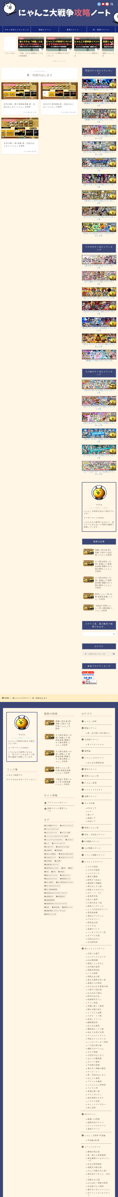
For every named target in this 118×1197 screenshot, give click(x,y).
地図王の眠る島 (95, 1167)
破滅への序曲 (94, 1119)
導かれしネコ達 (95, 886)
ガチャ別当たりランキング (17, 30)
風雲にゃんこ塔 (91, 828)
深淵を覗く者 (94, 1091)
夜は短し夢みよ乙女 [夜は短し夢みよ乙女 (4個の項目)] (67, 854)
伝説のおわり (94, 939)
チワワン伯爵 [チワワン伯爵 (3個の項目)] (66, 832)
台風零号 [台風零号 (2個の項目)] (49, 850)
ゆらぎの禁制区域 (96, 763)
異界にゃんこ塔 (91, 776)
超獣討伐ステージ (96, 1122)
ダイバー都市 (94, 1062)
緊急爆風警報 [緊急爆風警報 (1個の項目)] (50, 900)
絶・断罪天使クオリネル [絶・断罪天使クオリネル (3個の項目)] (65, 882)
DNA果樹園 (93, 960)
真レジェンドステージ (94, 949)
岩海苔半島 (93, 896)
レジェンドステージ (93, 862)
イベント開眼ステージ (94, 855)
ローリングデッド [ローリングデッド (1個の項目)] (59, 843)
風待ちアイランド (96, 916)
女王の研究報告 (95, 1164)
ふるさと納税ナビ (14, 775)
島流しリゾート (95, 1019)
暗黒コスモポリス (96, 890)
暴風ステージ (73, 30)
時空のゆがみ (94, 996)
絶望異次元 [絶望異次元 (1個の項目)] (61, 896)
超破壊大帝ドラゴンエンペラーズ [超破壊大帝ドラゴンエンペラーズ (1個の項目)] (56, 903)
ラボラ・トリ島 (95, 1016)
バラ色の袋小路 (95, 1045)
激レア (91, 815)
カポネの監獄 (94, 870)
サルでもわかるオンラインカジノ (21, 779)
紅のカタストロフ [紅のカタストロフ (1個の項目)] (51, 879)
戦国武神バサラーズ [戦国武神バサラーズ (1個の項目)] (52, 864)
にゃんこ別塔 (90, 721)
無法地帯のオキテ (96, 1098)
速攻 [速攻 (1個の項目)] (47, 907)
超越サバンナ (94, 929)
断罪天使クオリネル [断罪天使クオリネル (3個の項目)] (52, 868)
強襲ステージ (90, 796)
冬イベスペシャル (96, 745)
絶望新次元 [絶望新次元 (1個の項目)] (49, 896)
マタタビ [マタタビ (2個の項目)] (70, 840)
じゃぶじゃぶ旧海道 (97, 1085)
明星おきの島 (94, 977)
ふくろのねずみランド (98, 909)
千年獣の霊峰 (94, 1065)
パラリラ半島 (94, 1101)
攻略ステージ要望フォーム (57, 809)
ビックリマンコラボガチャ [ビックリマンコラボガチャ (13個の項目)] (54, 840)
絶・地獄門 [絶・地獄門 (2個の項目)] (49, 882)
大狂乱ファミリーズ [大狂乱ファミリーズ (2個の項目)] (67, 857)
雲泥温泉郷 (93, 913)
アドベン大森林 (95, 1081)
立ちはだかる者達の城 (98, 986)
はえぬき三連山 (95, 993)
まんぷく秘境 (94, 1078)
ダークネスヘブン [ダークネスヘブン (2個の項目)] (51, 832)
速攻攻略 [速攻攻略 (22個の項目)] (56, 907)
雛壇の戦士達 (94, 1152)
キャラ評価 (89, 803)
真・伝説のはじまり (97, 1075)
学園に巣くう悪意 (96, 1006)
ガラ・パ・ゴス (95, 893)
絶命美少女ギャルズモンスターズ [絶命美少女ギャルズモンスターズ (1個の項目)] (56, 893)
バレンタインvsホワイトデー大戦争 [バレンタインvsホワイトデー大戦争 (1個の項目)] (57, 836)
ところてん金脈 (95, 1013)
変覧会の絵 (93, 923)
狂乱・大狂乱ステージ (94, 835)
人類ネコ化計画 (95, 990)
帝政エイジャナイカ (97, 1039)
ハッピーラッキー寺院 (98, 1042)
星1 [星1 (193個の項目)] (64, 868)
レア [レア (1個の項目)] (47, 843)
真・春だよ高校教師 (97, 1155)
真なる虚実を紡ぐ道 (97, 980)
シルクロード (94, 873)
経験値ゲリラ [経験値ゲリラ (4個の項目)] (66, 879)
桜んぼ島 (92, 1108)
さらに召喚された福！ (98, 1171)
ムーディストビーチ (97, 957)
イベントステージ (92, 1147)
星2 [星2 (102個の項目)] (71, 868)
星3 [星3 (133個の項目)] (47, 871)
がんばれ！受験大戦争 (98, 1183)
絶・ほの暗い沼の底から (99, 733)
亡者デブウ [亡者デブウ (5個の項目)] (49, 847)
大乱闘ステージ (91, 740)
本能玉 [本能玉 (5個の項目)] (62, 871)
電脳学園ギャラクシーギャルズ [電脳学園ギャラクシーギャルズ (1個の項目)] (55, 910)
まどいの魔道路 (95, 1058)
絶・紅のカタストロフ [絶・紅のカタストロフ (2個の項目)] (53, 886)
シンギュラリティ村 (97, 932)
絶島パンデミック (96, 906)
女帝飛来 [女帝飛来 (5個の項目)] (49, 861)
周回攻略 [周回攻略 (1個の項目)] (59, 850)
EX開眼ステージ (91, 841)
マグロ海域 (93, 867)
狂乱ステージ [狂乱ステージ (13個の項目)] (66, 875)
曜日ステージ (90, 769)
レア (90, 811)
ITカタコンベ (94, 919)
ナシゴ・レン (94, 1072)
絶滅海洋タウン (95, 999)
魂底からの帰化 (95, 983)
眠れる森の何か (95, 1009)
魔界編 (87, 751)
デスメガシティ (95, 1095)
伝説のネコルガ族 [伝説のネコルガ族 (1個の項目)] (63, 847)
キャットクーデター (97, 1104)
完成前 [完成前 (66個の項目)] (59, 861)
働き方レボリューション (99, 1190)
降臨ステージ (45, 30)
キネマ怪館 (93, 1052)
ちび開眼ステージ (92, 848)
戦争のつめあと (95, 880)
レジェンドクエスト (93, 790)
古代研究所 (93, 942)
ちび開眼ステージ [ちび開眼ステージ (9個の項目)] (51, 825)
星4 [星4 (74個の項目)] (54, 871)
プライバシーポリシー (57, 803)
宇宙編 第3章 (93, 1140)
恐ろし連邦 (93, 900)
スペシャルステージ (97, 1126)
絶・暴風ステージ (101, 30)
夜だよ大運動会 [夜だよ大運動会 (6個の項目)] (51, 854)
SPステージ (89, 1114)
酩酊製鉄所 (93, 1022)
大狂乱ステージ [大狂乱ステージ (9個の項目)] (51, 857)
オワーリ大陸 (94, 936)
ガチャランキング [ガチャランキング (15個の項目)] (67, 825)
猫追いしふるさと (96, 963)
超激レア (92, 818)
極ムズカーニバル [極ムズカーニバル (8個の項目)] (51, 875)
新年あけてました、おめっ (99, 1175)
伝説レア (92, 821)
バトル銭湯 (93, 973)
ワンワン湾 (93, 1088)
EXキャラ (92, 808)
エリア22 (92, 926)
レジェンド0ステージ (94, 758)
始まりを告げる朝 (96, 1032)
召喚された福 (94, 1180)
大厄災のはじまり (96, 1055)
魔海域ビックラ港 (96, 1029)
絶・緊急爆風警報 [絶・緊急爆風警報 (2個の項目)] (51, 889)
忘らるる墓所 (94, 1026)
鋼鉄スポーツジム (96, 1049)
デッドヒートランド (97, 1036)
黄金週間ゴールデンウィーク (99, 1159)
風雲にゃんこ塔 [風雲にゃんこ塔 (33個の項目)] (51, 914)
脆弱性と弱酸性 (95, 883)
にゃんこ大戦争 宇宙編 (94, 1135)
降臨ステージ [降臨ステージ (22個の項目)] (68, 907)
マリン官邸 (93, 1003)
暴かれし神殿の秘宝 (97, 1068)
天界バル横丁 (94, 954)
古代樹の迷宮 (94, 967)
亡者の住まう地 (95, 903)
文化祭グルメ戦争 (96, 1186)
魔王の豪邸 (93, 877)
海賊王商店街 (94, 970)
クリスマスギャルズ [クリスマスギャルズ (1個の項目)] (52, 829)
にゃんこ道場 (90, 783)
